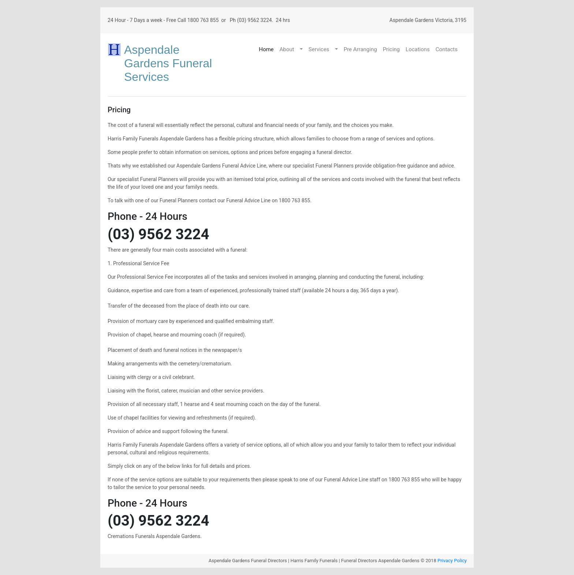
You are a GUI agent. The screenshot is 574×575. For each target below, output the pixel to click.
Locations (418, 49)
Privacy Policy (452, 560)
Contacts (447, 49)
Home (266, 49)
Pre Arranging (360, 49)
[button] (302, 49)
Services (319, 49)
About (287, 49)
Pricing (391, 49)
